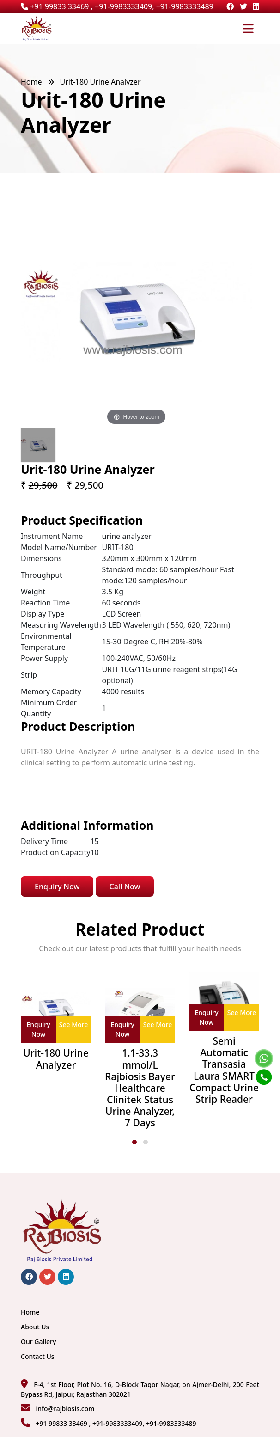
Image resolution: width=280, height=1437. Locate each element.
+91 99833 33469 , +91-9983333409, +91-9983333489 (117, 6)
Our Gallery (38, 1341)
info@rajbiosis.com (65, 1408)
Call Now (125, 886)
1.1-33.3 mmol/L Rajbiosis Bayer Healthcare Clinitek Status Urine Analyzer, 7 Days (140, 1088)
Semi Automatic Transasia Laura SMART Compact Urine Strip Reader (224, 1070)
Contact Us (38, 1356)
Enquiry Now (57, 886)
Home (31, 82)
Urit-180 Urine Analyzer (56, 1058)
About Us (35, 1326)
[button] (134, 1142)
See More (73, 1024)
